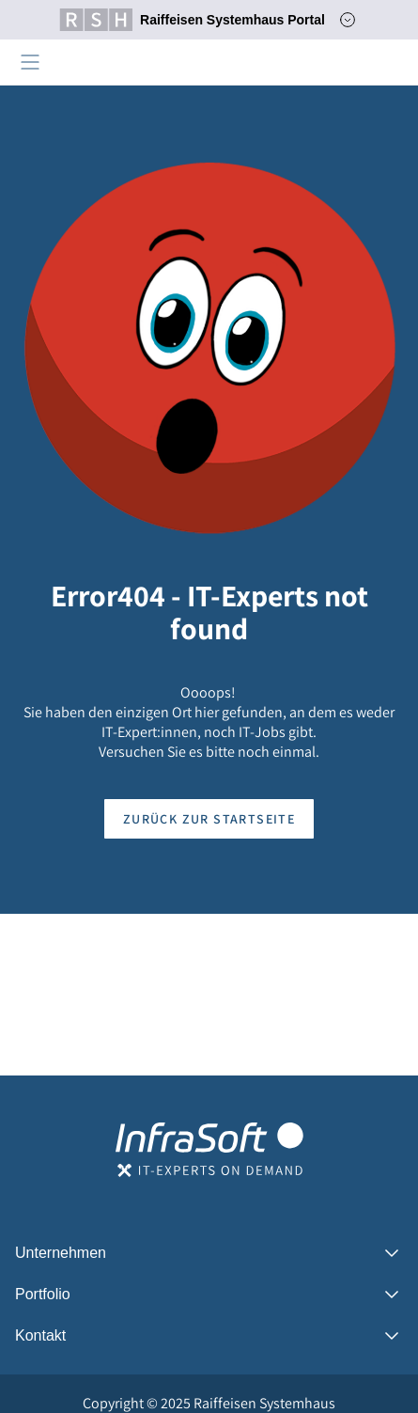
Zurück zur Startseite (209, 818)
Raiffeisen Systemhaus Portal (192, 19)
